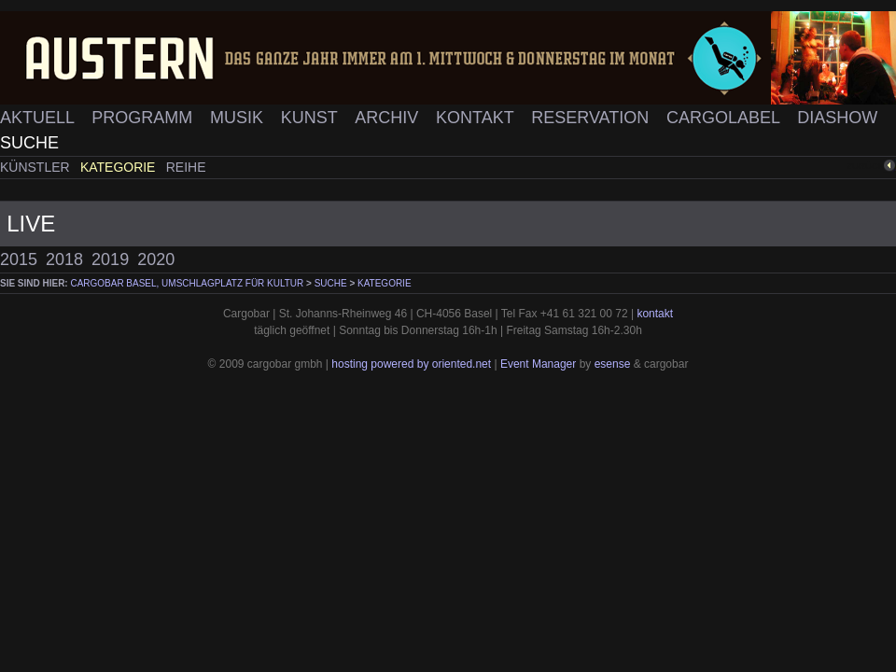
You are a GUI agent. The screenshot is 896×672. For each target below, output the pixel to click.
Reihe (186, 167)
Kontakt (477, 117)
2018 (64, 259)
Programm (144, 117)
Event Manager (538, 364)
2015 (18, 259)
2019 (110, 259)
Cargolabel (725, 117)
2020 (156, 259)
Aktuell (39, 117)
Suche (29, 142)
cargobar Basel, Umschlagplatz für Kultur (186, 283)
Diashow (837, 117)
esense (613, 364)
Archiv (389, 117)
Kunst (312, 117)
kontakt (655, 313)
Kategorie (119, 167)
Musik (239, 117)
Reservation (592, 117)
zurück (865, 166)
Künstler (37, 167)
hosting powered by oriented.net (411, 364)
